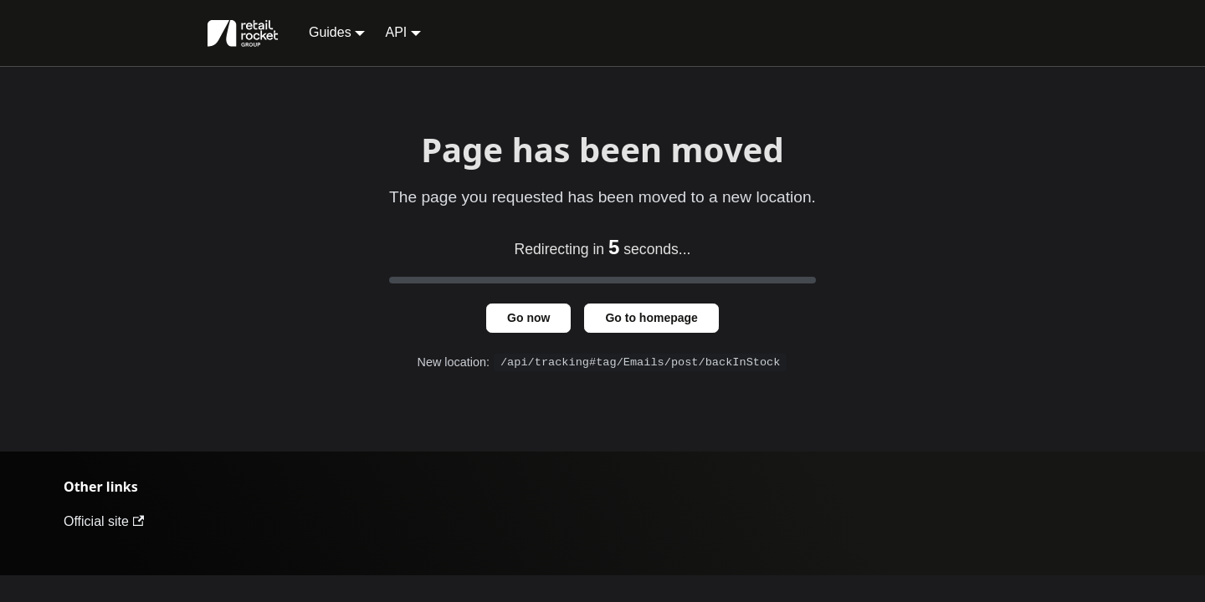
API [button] (396, 32)
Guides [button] (330, 32)
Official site (104, 521)
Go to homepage (651, 317)
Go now (528, 317)
